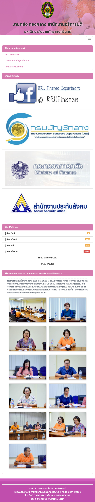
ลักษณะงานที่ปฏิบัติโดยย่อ (17, 60)
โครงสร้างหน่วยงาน (14, 66)
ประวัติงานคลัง (12, 54)
